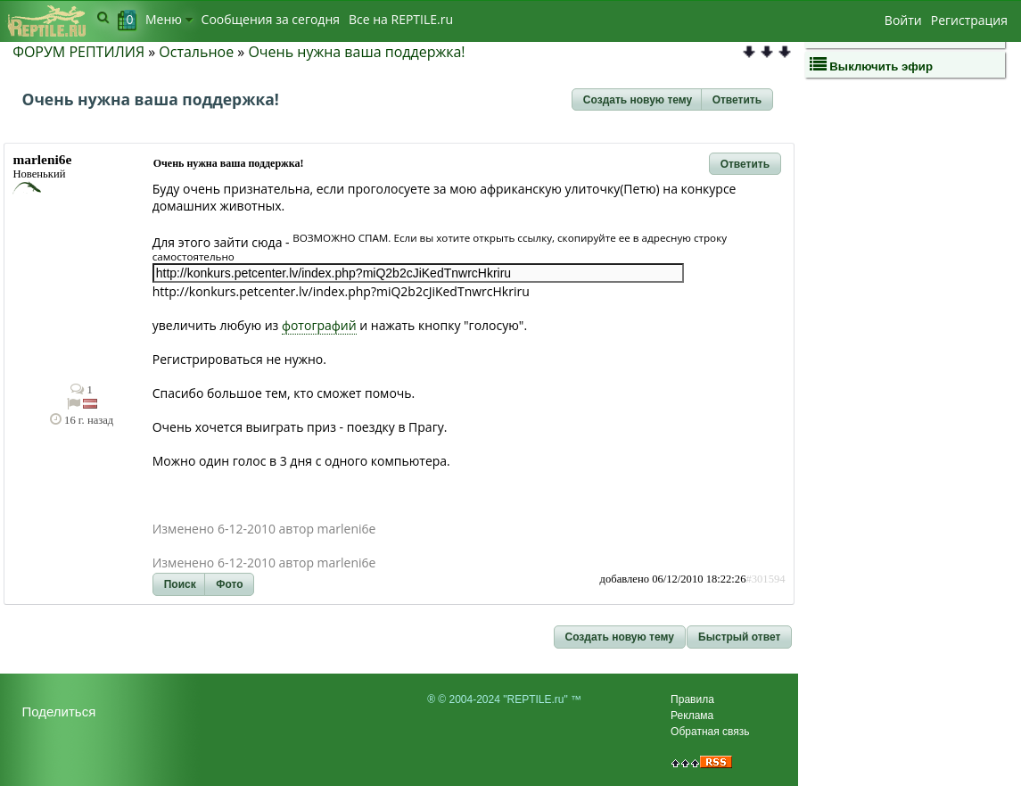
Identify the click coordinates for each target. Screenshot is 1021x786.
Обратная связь (710, 731)
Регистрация (969, 20)
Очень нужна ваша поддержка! (356, 52)
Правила (692, 699)
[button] (638, 100)
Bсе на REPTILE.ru (401, 19)
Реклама (692, 715)
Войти (903, 20)
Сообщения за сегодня (271, 19)
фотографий (319, 325)
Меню (169, 19)
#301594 (765, 579)
